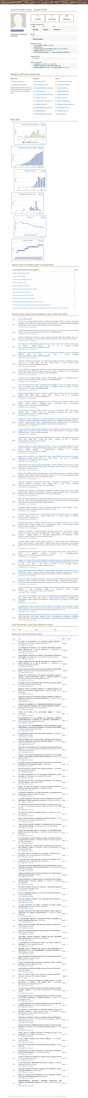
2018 (13, 840)
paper (36, 333)
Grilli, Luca (61, 97)
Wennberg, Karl (62, 107)
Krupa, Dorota (40, 91)
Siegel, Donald (62, 94)
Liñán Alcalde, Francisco (43, 101)
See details (50, 45)
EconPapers (35, 58)
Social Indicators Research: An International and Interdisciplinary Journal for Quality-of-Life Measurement (41, 308)
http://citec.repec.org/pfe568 (48, 64)
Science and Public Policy (19, 282)
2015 (13, 664)
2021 (13, 749)
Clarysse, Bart (62, 110)
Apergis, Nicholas (41, 104)
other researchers (48, 50)
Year (14, 319)
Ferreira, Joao (40, 81)
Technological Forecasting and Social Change (25, 289)
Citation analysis (28, 645)
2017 (13, 728)
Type (37, 629)
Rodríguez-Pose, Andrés (65, 104)
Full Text (21, 645)
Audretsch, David (63, 84)
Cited (55, 629)
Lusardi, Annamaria (63, 81)
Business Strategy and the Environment (23, 295)
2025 (13, 691)
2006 (13, 720)
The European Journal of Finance (22, 292)
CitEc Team (63, 1096)
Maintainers (64, 2)
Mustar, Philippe (62, 101)
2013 (13, 868)
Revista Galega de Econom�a (21, 273)
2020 (13, 757)
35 (49, 52)
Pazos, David (17, 81)
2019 (13, 814)
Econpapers (27, 333)
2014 (13, 650)
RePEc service (16, 1096)
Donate (57, 2)
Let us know (66, 67)
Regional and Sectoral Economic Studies (24, 298)
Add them (47, 67)
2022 (13, 684)
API (51, 2)
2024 (13, 706)
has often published (62, 48)
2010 (13, 820)
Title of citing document (25, 319)
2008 (13, 794)
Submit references (75, 2)
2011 (13, 643)
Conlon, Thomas (40, 97)
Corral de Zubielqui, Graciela (44, 94)
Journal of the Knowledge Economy (22, 279)
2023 (13, 920)
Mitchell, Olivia (62, 91)
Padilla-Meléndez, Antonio (43, 114)
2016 (13, 670)
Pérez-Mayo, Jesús (41, 84)
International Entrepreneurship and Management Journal (28, 301)
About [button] (84, 2)
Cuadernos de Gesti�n (19, 276)
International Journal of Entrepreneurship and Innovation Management (31, 305)
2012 (13, 800)
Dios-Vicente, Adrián (19, 84)
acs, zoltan (61, 114)
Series (32, 2)
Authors (26, 2)
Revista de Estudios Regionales (21, 286)
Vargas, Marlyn (40, 110)
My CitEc (45, 2)
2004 (13, 713)
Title (20, 629)
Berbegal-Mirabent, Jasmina (44, 88)
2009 (13, 913)
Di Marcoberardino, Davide (43, 107)
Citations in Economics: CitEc (11, 2)
